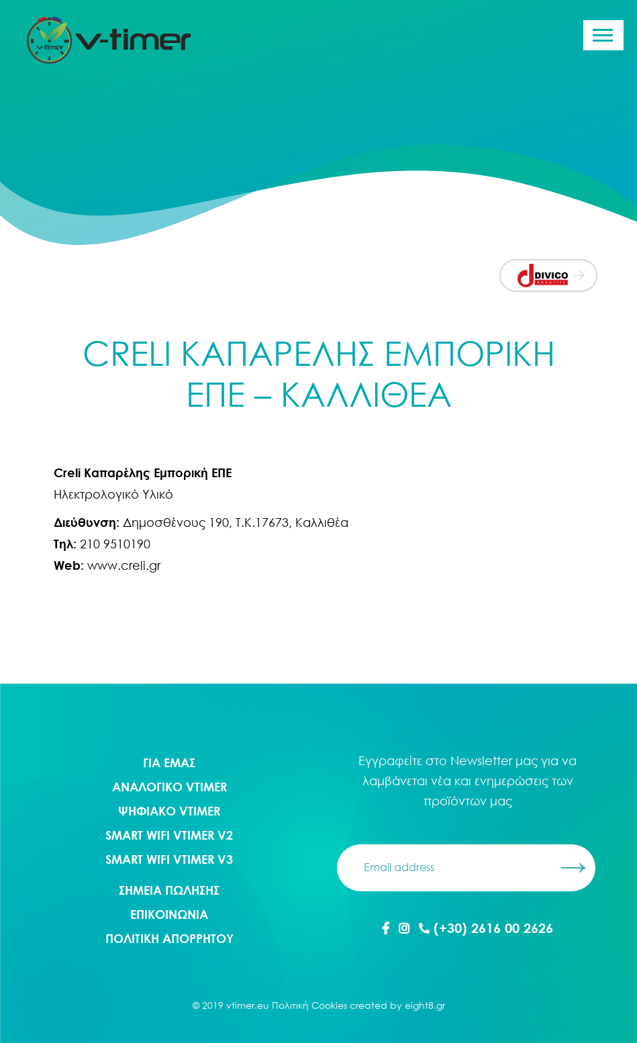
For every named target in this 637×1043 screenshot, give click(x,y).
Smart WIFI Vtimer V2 (169, 835)
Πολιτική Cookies (309, 1005)
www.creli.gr (122, 565)
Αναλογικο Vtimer (169, 786)
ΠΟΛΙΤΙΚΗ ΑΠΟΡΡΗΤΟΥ (169, 938)
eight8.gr (425, 1005)
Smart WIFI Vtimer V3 (169, 859)
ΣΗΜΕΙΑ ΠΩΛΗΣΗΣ (169, 890)
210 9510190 (115, 543)
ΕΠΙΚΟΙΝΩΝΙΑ (169, 914)
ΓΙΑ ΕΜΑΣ (169, 762)
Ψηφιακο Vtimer (169, 810)
